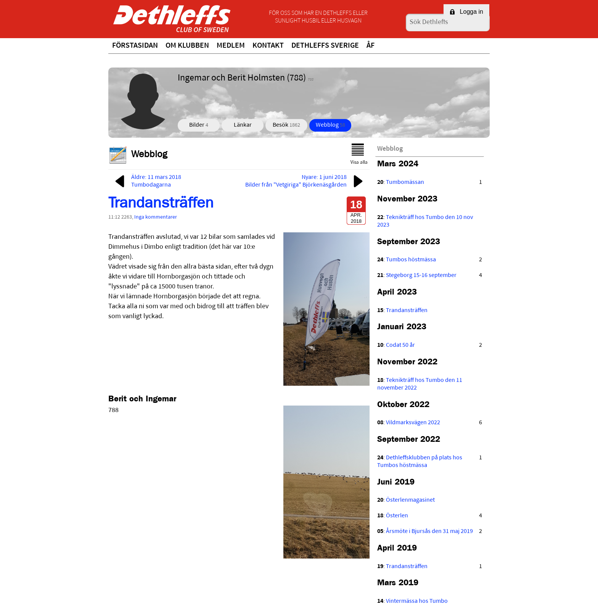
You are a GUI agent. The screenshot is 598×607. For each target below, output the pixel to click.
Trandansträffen (161, 205)
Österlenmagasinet (410, 500)
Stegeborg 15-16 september (421, 275)
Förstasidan (135, 46)
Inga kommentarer (155, 217)
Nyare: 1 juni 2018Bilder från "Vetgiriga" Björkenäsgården (305, 181)
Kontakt (268, 46)
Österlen (397, 516)
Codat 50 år (400, 345)
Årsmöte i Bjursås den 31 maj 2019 (429, 531)
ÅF (371, 46)
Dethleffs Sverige (325, 46)
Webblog (330, 125)
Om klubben (187, 46)
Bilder (198, 125)
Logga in (466, 11)
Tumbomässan (405, 182)
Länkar (243, 125)
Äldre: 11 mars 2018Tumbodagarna (146, 181)
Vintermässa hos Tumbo (417, 601)
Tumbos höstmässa (411, 260)
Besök (286, 125)
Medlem (231, 46)
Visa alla (359, 154)
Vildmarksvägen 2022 (413, 423)
